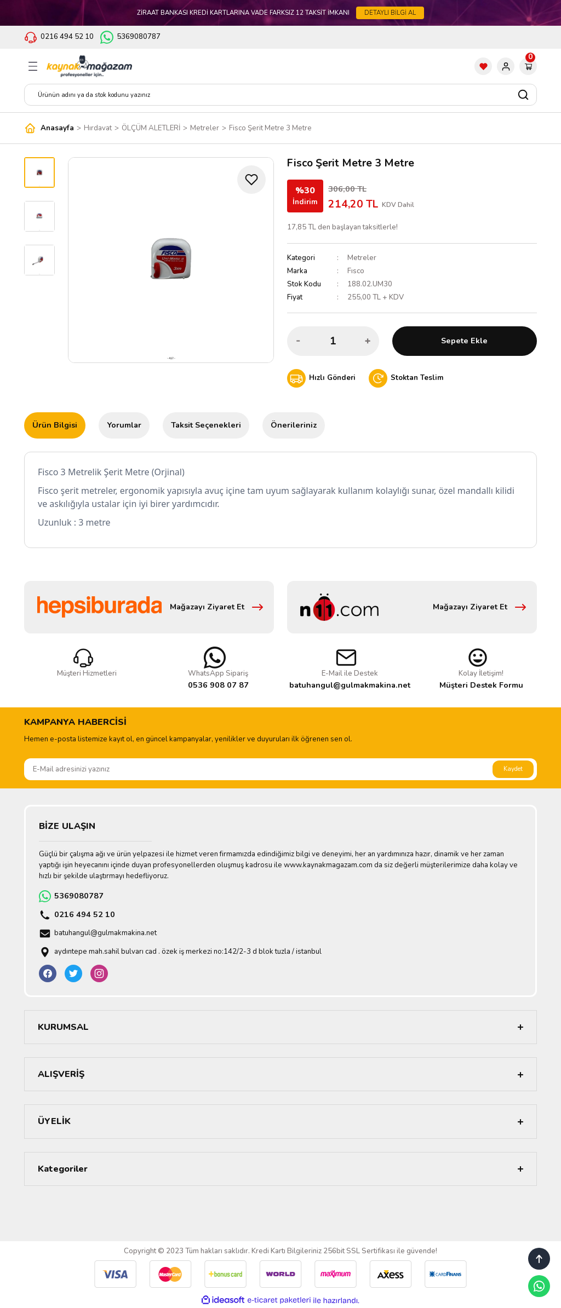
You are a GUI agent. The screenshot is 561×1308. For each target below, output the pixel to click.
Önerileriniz (294, 424)
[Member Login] (505, 66)
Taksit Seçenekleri (206, 424)
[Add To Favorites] (251, 179)
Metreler (361, 258)
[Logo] (89, 66)
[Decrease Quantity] (299, 341)
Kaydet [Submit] (513, 768)
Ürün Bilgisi (54, 424)
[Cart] (528, 66)
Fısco (355, 271)
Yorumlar (124, 424)
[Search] (280, 95)
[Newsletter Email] (280, 769)
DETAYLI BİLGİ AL (390, 12)
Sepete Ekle (464, 340)
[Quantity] (333, 341)
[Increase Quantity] (368, 341)
